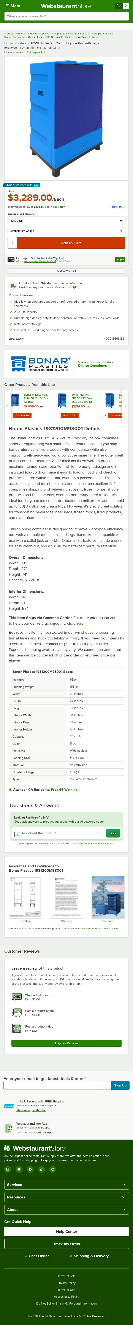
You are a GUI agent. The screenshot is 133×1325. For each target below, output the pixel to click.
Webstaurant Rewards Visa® (40, 261)
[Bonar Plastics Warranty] (66, 899)
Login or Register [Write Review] (66, 1043)
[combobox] (66, 16)
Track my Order (66, 1244)
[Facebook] (30, 1169)
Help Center (66, 1231)
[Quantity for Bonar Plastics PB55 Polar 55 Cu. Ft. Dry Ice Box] (105, 415)
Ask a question (36, 52)
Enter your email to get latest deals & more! (44, 1078)
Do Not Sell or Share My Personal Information (66, 1303)
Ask (113, 833)
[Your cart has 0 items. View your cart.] (122, 6)
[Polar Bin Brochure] (108, 899)
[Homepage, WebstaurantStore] (66, 5)
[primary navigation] (13, 6)
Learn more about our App (34, 1132)
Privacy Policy (106, 843)
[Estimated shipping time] (75, 287)
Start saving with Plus (31, 1110)
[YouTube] (19, 1169)
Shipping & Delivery (89, 1256)
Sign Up (120, 1085)
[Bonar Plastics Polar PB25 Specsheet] (25, 899)
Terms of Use (85, 843)
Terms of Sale (67, 1276)
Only (11, 191)
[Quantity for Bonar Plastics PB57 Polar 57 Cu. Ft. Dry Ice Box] (10, 415)
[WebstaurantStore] (58, 1148)
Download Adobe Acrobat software (98, 928)
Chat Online (37, 1256)
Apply (121, 260)
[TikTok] (41, 1169)
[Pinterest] (52, 1169)
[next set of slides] (125, 405)
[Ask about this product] (66, 833)
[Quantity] (12, 243)
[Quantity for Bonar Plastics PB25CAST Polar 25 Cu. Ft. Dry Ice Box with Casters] (58, 415)
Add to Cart (22, 415)
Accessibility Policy (66, 1296)
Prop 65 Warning (64, 790)
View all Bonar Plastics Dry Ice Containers (96, 364)
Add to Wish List (66, 270)
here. (80, 623)
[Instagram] (7, 1169)
